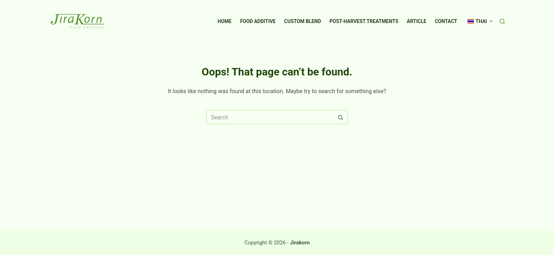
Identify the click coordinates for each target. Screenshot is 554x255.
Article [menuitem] (416, 21)
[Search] (502, 21)
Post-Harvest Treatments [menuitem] (364, 21)
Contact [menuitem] (446, 21)
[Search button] (341, 117)
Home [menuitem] (225, 21)
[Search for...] (270, 117)
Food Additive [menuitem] (258, 21)
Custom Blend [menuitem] (302, 21)
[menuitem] (477, 21)
